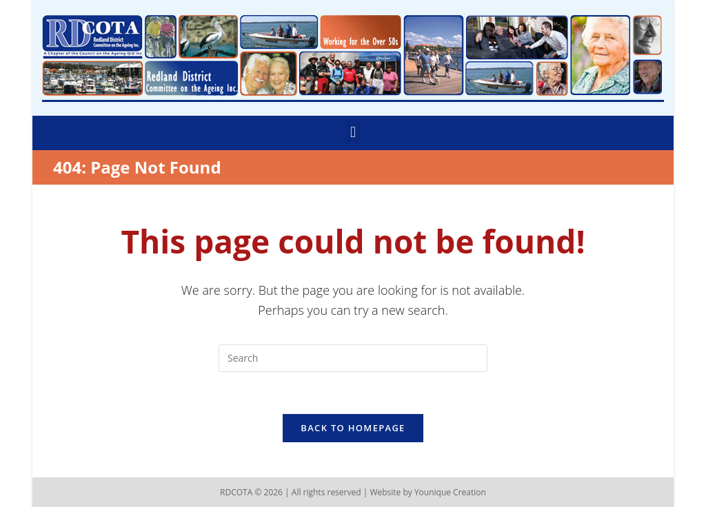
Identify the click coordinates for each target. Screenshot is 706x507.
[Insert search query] (353, 358)
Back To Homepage (353, 428)
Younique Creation (450, 492)
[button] (352, 132)
